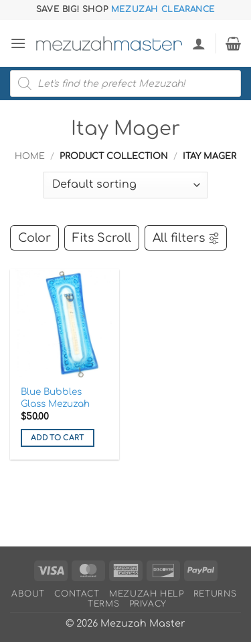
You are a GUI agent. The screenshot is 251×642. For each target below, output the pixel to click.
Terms (103, 604)
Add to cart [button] (57, 438)
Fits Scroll (101, 238)
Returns (214, 594)
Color (34, 238)
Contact (76, 594)
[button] (18, 43)
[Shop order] (125, 185)
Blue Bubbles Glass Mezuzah (55, 398)
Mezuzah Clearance (163, 9)
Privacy (148, 604)
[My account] (198, 43)
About (28, 594)
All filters (186, 238)
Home (30, 156)
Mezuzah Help (146, 594)
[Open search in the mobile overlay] (125, 83)
